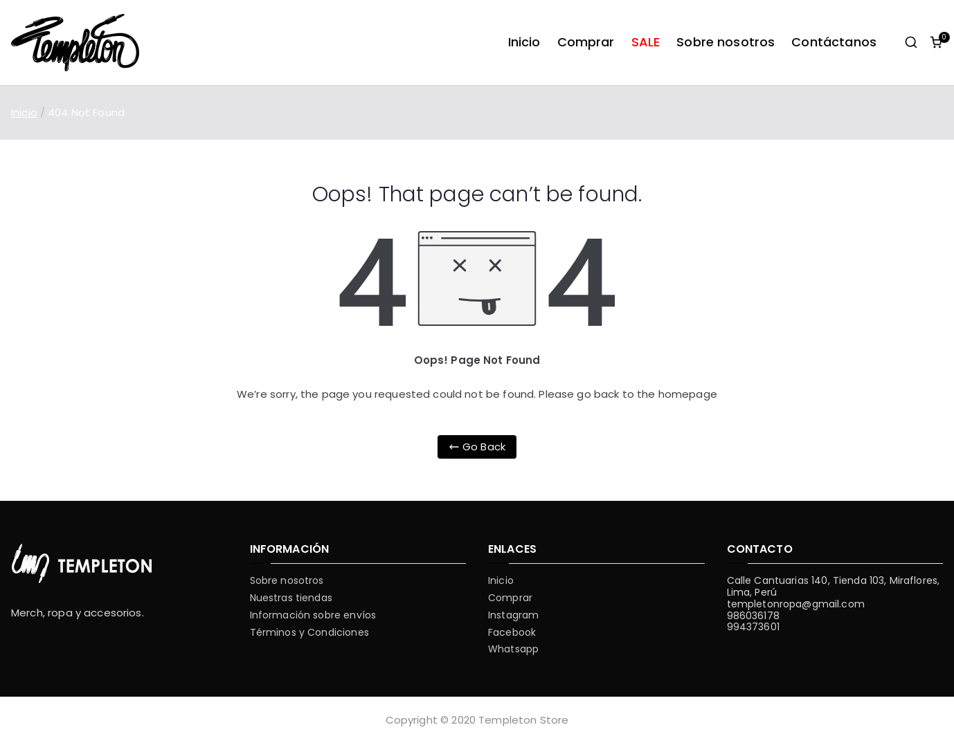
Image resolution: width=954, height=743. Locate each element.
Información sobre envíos (313, 615)
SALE (645, 42)
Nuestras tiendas (291, 598)
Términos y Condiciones (309, 633)
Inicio (524, 42)
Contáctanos (833, 42)
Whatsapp (513, 649)
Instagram (513, 615)
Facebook (512, 633)
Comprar (586, 42)
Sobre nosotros (725, 42)
